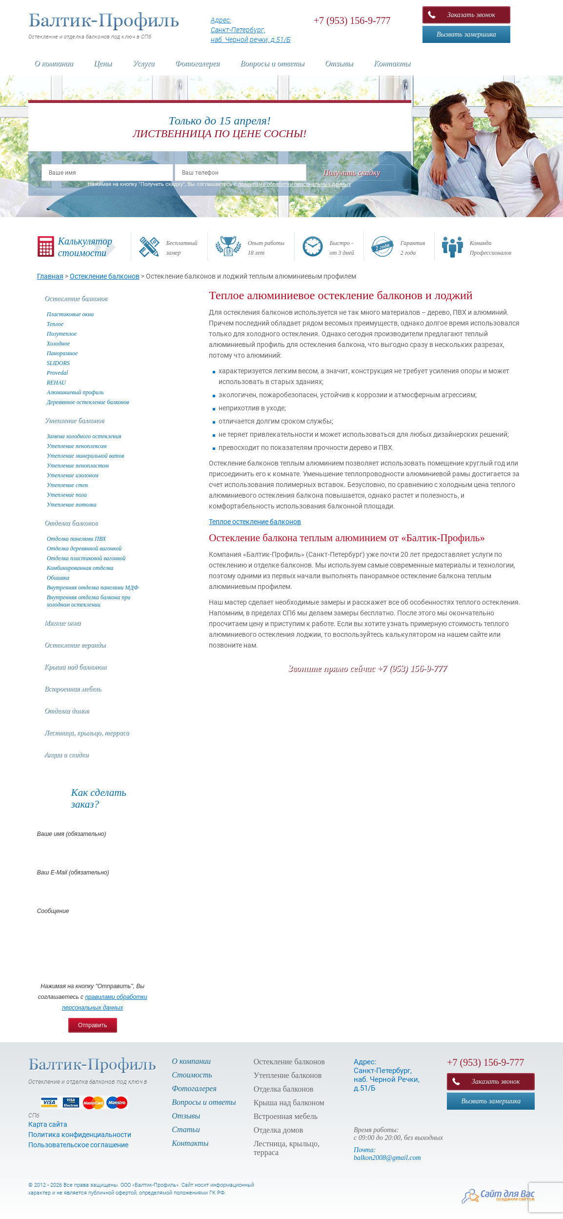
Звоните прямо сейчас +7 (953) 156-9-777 (367, 668)
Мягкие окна (62, 623)
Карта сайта (47, 1124)
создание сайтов (515, 1198)
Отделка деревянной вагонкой (84, 548)
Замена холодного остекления (84, 436)
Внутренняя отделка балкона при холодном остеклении (89, 601)
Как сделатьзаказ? (98, 798)
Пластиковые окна (70, 314)
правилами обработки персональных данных (294, 184)
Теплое (55, 324)
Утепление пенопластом (78, 465)
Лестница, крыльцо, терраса (86, 732)
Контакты (392, 63)
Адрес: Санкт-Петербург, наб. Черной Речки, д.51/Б (387, 1075)
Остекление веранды (75, 645)
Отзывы (339, 63)
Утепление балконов (74, 420)
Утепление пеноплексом (77, 446)
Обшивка (58, 577)
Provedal (57, 372)
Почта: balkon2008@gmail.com (387, 1153)
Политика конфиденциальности (79, 1134)
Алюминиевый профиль (75, 392)
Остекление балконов (75, 298)
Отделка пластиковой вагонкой (86, 558)
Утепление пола (67, 494)
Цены (103, 63)
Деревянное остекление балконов (88, 402)
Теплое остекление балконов (255, 522)
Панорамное (62, 353)
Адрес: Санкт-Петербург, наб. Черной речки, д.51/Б (251, 29)
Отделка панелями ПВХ (76, 538)
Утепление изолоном (73, 475)
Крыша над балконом (75, 666)
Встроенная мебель (72, 688)
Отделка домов (66, 710)
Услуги (143, 63)
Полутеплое (62, 333)
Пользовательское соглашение (78, 1145)
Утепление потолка (72, 504)
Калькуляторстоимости (85, 247)
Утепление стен (67, 485)
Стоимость (192, 1075)
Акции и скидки (66, 754)
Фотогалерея (197, 63)
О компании (53, 63)
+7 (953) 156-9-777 (352, 20)
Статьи (186, 1129)
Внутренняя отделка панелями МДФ (93, 587)
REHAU (56, 382)
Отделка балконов (71, 523)
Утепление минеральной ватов (85, 455)
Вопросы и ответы (272, 63)
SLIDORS (58, 363)
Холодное (58, 343)
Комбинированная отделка (80, 568)
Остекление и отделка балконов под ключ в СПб (104, 26)
